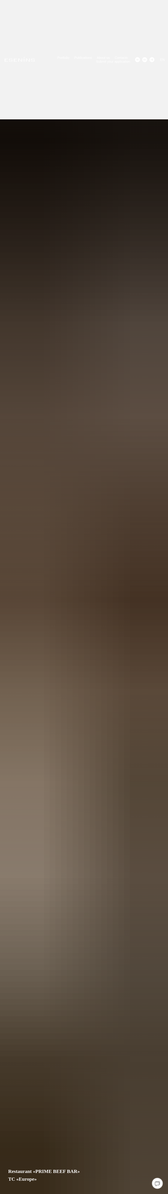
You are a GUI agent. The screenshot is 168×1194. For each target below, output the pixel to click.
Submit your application (113, 61)
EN (162, 59)
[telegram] (151, 59)
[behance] (144, 59)
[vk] (137, 59)
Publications (83, 58)
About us (103, 58)
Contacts (121, 58)
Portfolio (63, 58)
